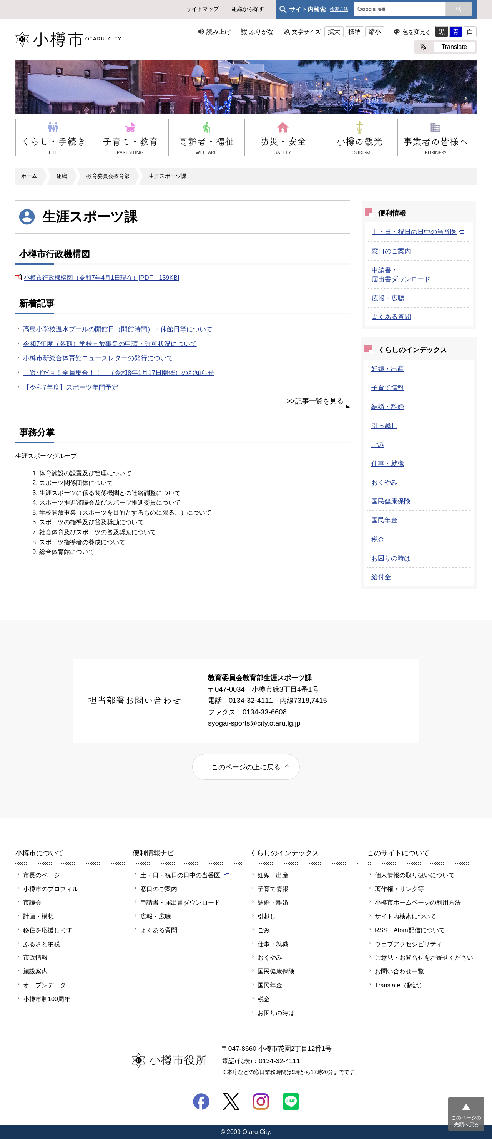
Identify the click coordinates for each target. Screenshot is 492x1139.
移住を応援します (47, 930)
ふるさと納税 (41, 943)
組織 (62, 176)
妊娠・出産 (387, 369)
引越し (267, 916)
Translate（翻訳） (400, 985)
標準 (354, 31)
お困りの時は (391, 558)
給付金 (381, 577)
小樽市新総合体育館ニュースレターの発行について (98, 358)
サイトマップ (202, 9)
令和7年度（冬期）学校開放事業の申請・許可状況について (110, 344)
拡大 (334, 31)
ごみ (377, 444)
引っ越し (384, 426)
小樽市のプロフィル (50, 888)
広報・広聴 (388, 298)
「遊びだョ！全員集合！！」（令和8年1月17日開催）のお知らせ (118, 372)
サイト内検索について (405, 916)
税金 (377, 539)
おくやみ (384, 482)
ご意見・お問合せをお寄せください (424, 957)
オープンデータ (44, 985)
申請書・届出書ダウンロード (180, 902)
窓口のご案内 (391, 251)
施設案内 (35, 971)
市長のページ (41, 874)
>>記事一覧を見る (315, 401)
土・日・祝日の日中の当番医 (418, 232)
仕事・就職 (387, 463)
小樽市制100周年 (46, 998)
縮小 (375, 31)
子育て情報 (387, 387)
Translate (454, 46)
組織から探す (248, 9)
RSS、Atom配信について (410, 930)
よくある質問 (391, 317)
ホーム (29, 176)
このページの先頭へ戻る (466, 1121)
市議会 (32, 902)
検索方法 (339, 9)
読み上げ (218, 31)
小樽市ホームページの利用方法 (418, 902)
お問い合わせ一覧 (399, 971)
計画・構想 (38, 916)
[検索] (398, 9)
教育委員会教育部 (108, 176)
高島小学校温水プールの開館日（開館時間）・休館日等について (118, 329)
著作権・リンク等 (399, 888)
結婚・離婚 (387, 406)
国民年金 (384, 520)
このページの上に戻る (246, 767)
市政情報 (35, 957)
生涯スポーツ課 (167, 176)
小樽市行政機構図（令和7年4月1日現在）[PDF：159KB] (101, 277)
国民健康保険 (391, 501)
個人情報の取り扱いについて (415, 874)
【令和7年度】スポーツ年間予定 (70, 387)
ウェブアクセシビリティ (408, 943)
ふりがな (261, 31)
